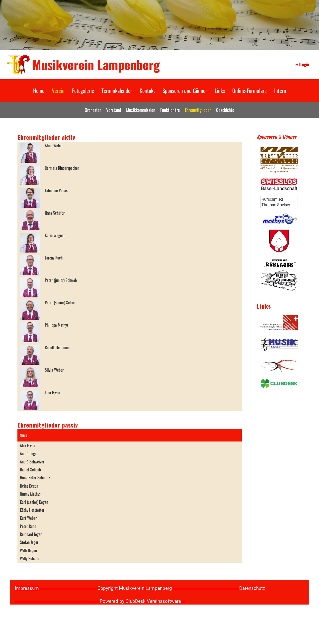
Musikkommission (140, 110)
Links (220, 90)
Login (302, 64)
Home (38, 90)
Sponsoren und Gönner (184, 90)
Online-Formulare (249, 90)
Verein (58, 90)
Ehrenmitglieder (198, 110)
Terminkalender (116, 90)
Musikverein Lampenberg (96, 64)
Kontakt (147, 90)
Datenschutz (252, 588)
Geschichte (225, 110)
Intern (280, 90)
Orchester (93, 110)
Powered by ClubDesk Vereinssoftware (140, 601)
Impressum (27, 588)
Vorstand (113, 110)
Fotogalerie (83, 90)
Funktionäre (170, 110)
